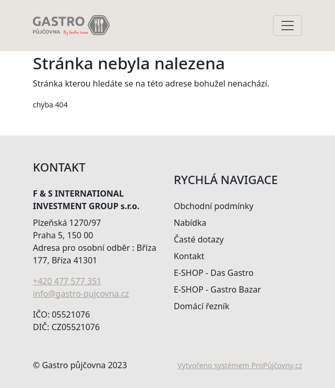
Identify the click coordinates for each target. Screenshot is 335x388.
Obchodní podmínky (214, 206)
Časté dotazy (199, 239)
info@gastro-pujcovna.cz (81, 293)
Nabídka (190, 222)
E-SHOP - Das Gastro (214, 272)
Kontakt (189, 256)
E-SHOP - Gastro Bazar (217, 289)
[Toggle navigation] (287, 25)
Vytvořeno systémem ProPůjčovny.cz (239, 365)
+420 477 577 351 (67, 281)
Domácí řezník (202, 306)
